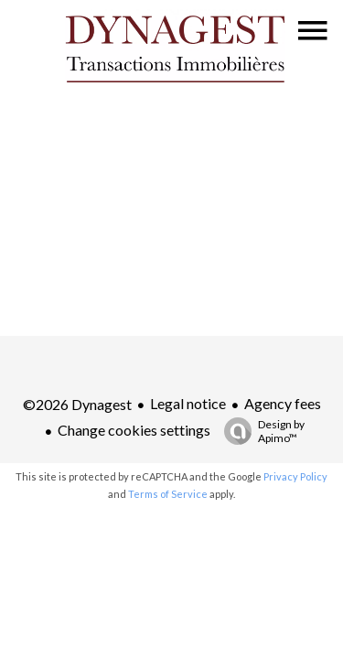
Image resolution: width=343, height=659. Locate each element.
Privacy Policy (295, 476)
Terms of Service (168, 494)
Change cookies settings (134, 429)
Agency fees (282, 403)
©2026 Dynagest (77, 404)
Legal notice (188, 403)
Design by (260, 431)
